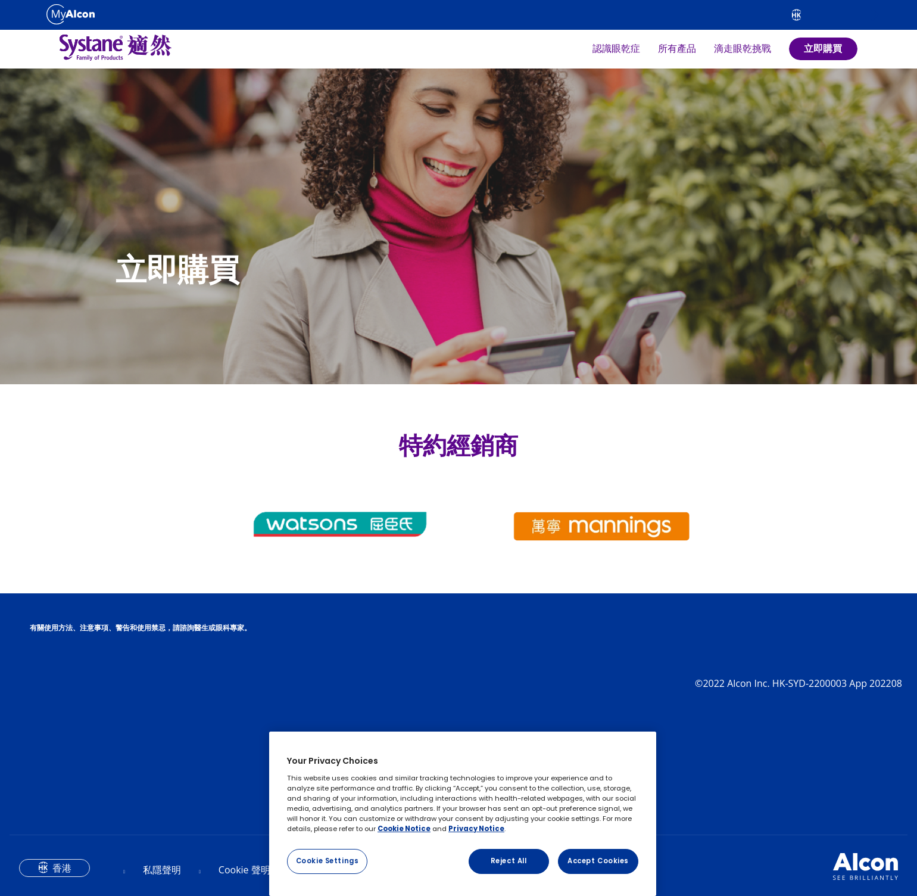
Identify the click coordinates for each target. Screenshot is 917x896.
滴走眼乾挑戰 (742, 49)
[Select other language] (797, 15)
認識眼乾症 (616, 49)
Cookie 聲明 (244, 870)
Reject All (509, 861)
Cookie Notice (404, 828)
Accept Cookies (598, 861)
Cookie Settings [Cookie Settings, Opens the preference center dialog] (327, 861)
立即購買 (823, 48)
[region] (462, 814)
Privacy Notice (476, 828)
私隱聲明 (162, 870)
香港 (61, 868)
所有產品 (677, 49)
